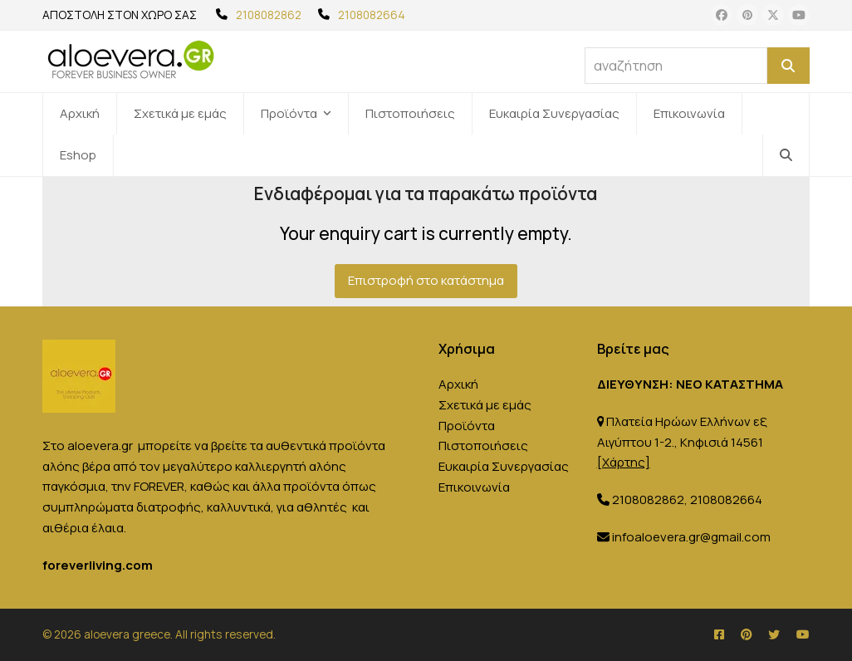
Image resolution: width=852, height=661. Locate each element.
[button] (786, 155)
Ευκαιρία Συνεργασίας (503, 466)
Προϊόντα (466, 425)
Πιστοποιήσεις (483, 445)
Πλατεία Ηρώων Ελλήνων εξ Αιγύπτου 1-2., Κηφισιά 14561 (681, 442)
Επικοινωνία (474, 487)
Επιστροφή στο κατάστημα (426, 280)
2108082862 (268, 14)
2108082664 (371, 14)
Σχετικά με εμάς (484, 405)
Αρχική (458, 384)
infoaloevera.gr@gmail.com (691, 537)
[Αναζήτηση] (788, 65)
